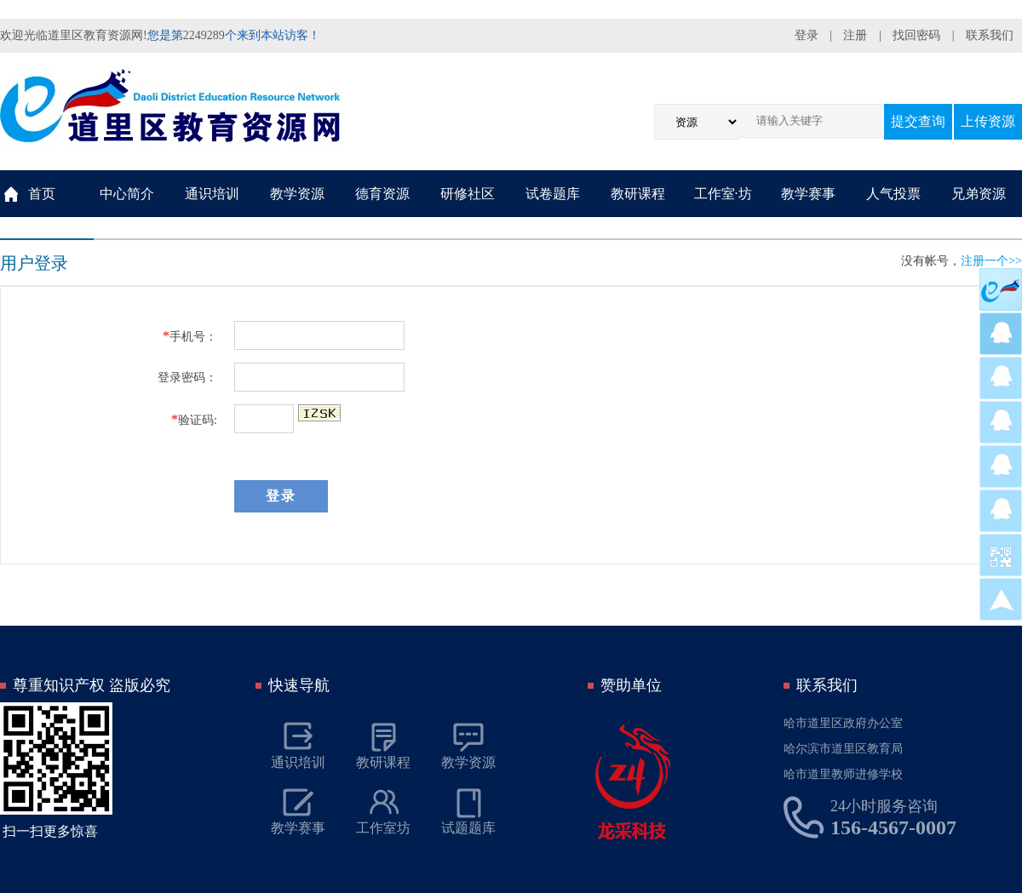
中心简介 (127, 193)
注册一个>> (991, 261)
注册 (855, 35)
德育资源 (382, 193)
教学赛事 (808, 193)
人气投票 (893, 193)
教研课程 (638, 193)
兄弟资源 (978, 193)
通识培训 (212, 193)
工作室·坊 (723, 193)
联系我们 (989, 35)
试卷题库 (552, 193)
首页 (41, 193)
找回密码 (916, 35)
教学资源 (297, 193)
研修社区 (467, 193)
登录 (806, 35)
